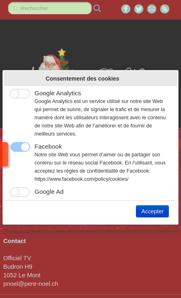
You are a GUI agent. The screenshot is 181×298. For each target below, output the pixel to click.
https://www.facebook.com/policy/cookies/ (81, 179)
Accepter (152, 211)
